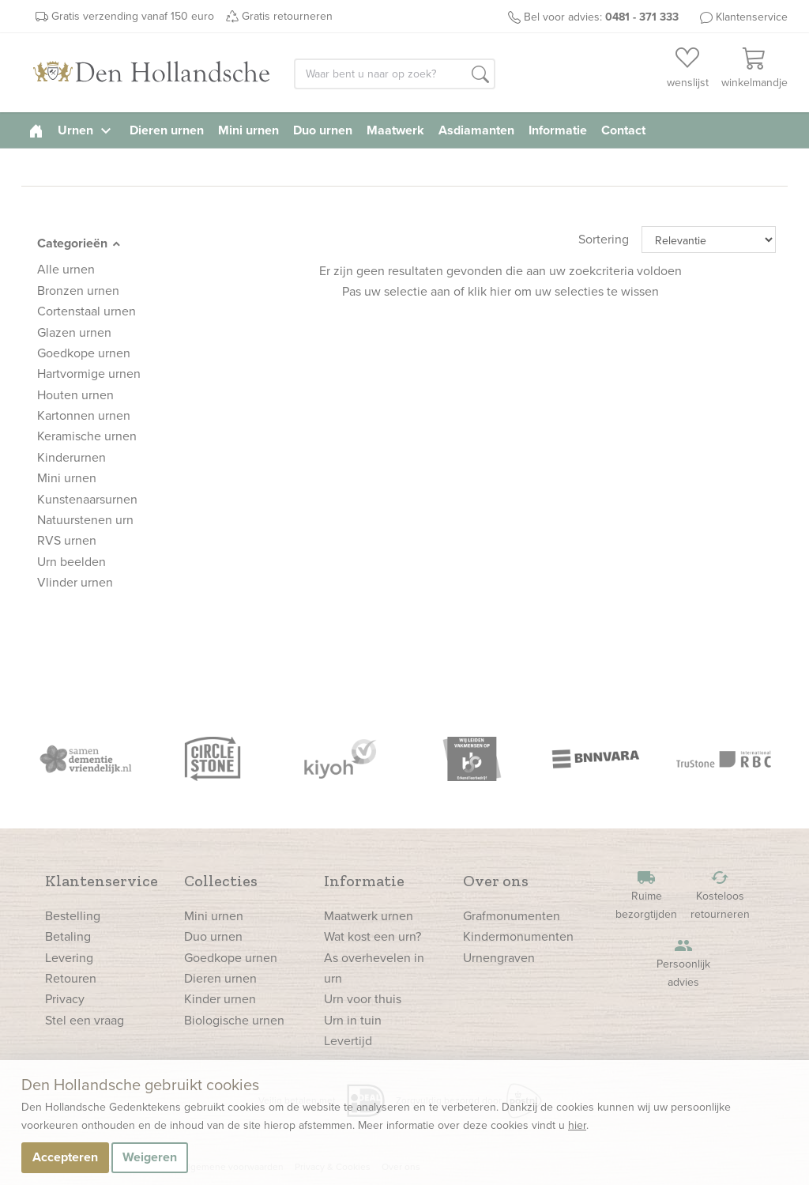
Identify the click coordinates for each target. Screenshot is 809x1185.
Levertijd (348, 1041)
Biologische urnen (234, 1020)
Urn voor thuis (362, 999)
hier (577, 1125)
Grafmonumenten (511, 916)
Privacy (65, 999)
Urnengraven (499, 958)
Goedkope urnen (230, 958)
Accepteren (65, 1157)
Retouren (70, 978)
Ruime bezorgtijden (646, 895)
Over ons (496, 880)
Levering (69, 958)
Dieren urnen (167, 130)
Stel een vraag (84, 1020)
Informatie (558, 130)
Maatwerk (395, 130)
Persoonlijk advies (683, 963)
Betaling (68, 936)
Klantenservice (752, 17)
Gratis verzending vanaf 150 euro (132, 16)
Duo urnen (322, 130)
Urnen (86, 130)
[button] (480, 75)
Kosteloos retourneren (719, 895)
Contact (623, 130)
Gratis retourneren (287, 16)
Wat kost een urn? (372, 936)
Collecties (221, 880)
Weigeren (149, 1157)
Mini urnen (248, 130)
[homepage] (36, 130)
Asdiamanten (476, 130)
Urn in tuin (353, 1020)
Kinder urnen (220, 999)
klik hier (489, 291)
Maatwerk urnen (368, 916)
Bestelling (72, 916)
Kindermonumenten (518, 936)
